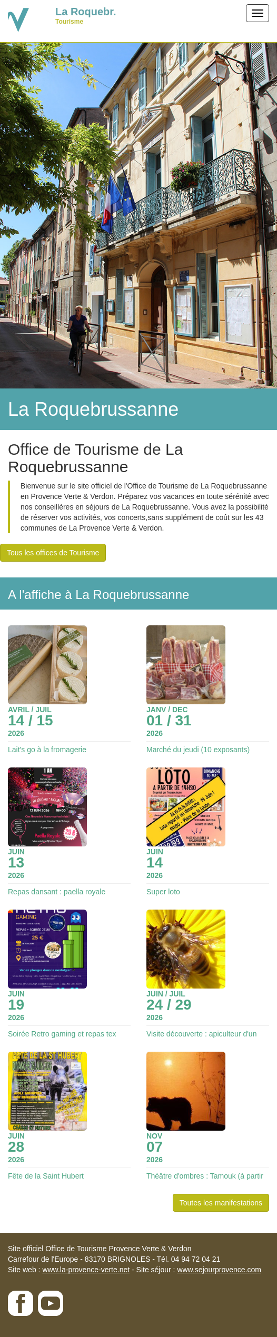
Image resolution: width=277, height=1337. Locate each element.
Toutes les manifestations (221, 1203)
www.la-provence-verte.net (86, 1269)
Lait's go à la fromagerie (47, 749)
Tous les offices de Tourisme (53, 552)
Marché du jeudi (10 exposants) (198, 749)
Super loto (163, 891)
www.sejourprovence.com (219, 1269)
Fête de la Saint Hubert (46, 1176)
